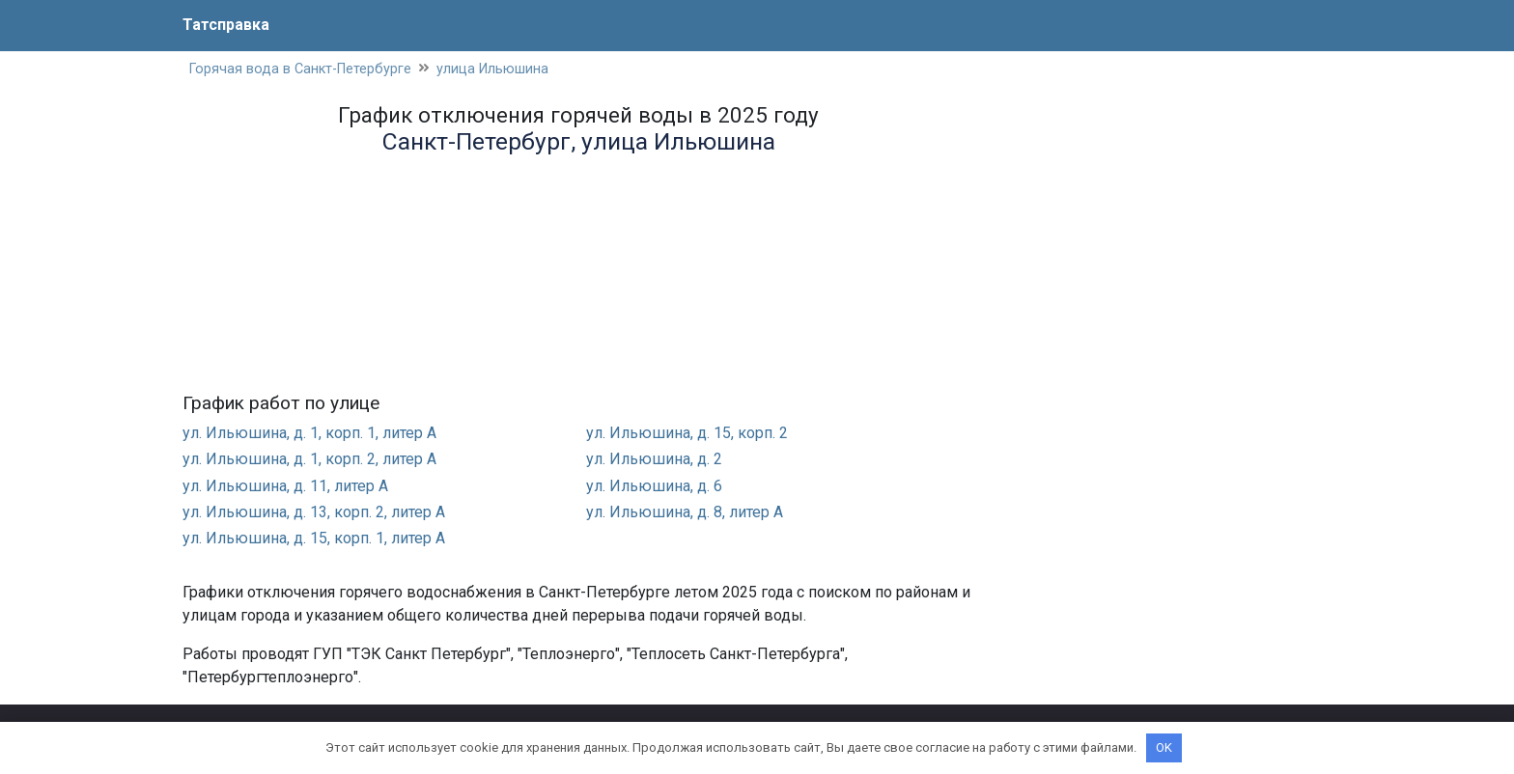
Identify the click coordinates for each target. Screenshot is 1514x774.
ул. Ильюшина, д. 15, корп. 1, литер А (313, 538)
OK (1164, 747)
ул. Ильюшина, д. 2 (654, 459)
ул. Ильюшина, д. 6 (654, 486)
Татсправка (225, 24)
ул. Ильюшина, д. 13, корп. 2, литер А (313, 512)
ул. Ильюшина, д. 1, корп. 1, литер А (309, 433)
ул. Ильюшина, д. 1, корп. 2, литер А (309, 459)
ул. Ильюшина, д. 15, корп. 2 (687, 433)
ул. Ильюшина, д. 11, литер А (285, 486)
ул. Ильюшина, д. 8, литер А (684, 512)
